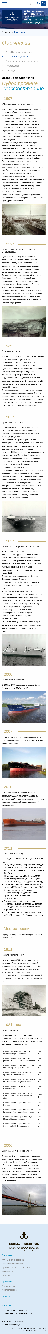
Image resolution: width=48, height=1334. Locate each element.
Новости (6, 1296)
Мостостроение (23, 88)
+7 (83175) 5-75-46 (15, 1321)
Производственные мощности (22, 61)
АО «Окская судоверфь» (19, 52)
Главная (6, 32)
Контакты (6, 1305)
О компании (20, 32)
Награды (10, 70)
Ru (38, 3)
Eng (43, 3)
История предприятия (17, 56)
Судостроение (8, 1286)
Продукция (7, 1281)
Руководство (12, 65)
